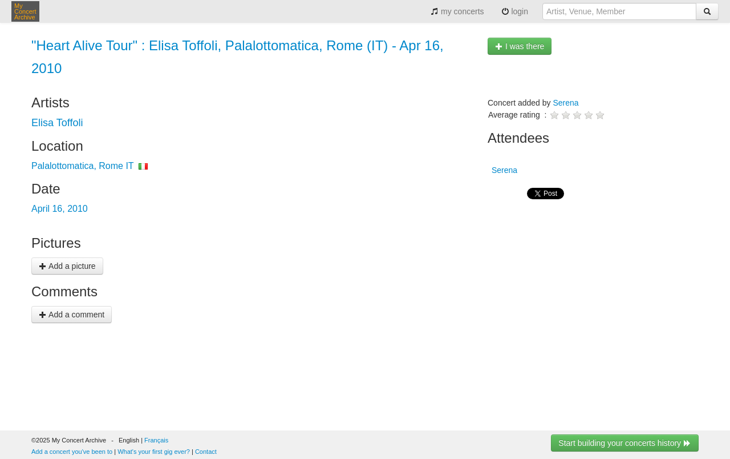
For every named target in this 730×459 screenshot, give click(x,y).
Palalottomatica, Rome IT (82, 166)
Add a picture (67, 266)
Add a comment (71, 314)
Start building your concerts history (624, 443)
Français (156, 440)
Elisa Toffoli (57, 122)
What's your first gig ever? (153, 451)
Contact (206, 451)
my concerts (457, 11)
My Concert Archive (25, 11)
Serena (565, 102)
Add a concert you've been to (71, 451)
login (514, 11)
